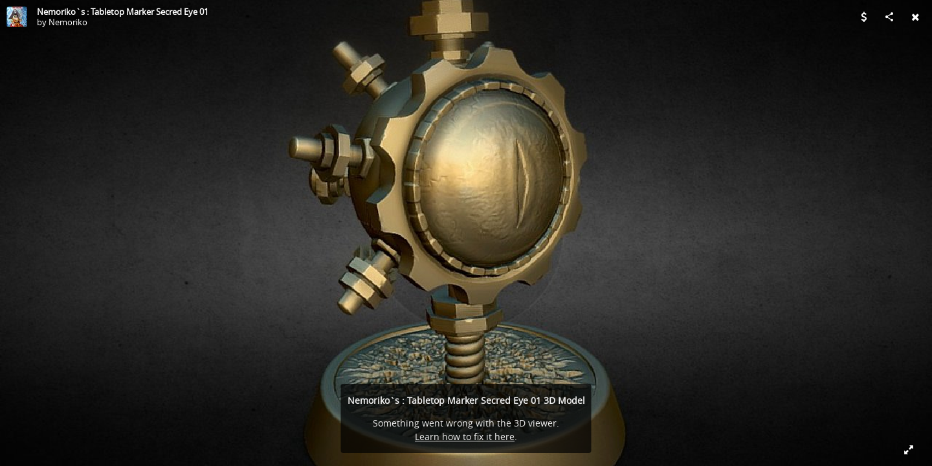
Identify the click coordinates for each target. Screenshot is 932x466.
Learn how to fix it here (465, 436)
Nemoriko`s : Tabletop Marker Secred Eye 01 (122, 11)
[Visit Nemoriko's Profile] (16, 16)
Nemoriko (68, 22)
